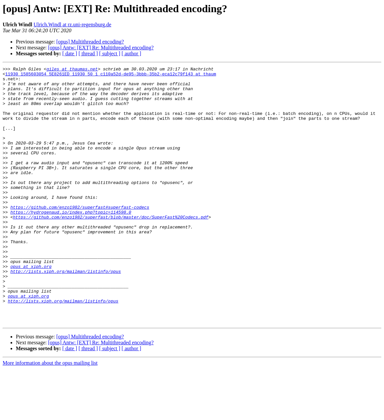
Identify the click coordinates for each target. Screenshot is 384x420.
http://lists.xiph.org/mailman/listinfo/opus (65, 313)
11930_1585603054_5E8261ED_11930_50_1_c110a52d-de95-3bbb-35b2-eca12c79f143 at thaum (110, 76)
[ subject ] (109, 53)
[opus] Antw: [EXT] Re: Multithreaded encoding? (101, 47)
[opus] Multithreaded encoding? (90, 41)
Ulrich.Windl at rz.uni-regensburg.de (72, 24)
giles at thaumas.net (72, 70)
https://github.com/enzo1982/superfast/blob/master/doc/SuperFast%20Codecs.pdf (110, 247)
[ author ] (131, 53)
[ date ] (69, 53)
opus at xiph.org (30, 307)
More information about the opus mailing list (50, 414)
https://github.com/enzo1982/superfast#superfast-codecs (79, 236)
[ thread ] (88, 53)
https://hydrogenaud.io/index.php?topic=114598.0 (70, 242)
